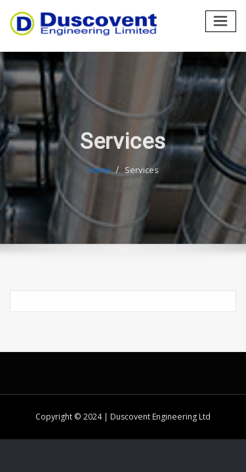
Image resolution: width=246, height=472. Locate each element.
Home (99, 174)
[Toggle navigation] (221, 21)
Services (142, 174)
